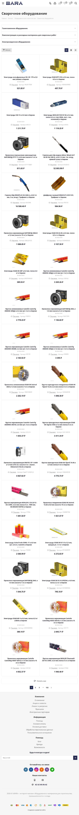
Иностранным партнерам (39, 712)
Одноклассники (42, 769)
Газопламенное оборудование (15, 28)
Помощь (39, 721)
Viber (47, 769)
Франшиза (39, 709)
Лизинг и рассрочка (39, 706)
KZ (36, 785)
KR (41, 785)
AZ (46, 785)
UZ (38, 785)
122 (47, 687)
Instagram (36, 769)
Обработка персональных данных (39, 730)
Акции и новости (39, 703)
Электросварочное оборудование (16, 42)
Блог (39, 741)
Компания (39, 696)
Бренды (40, 744)
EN (44, 785)
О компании (39, 700)
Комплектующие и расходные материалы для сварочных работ (29, 35)
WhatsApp (52, 769)
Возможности (39, 747)
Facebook (31, 769)
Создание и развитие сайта (36, 810)
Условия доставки (39, 727)
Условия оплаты (39, 724)
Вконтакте (26, 769)
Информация (40, 717)
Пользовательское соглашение (39, 733)
